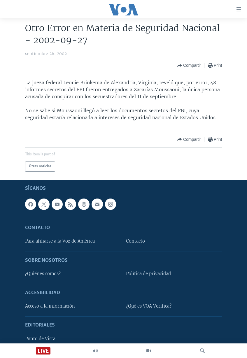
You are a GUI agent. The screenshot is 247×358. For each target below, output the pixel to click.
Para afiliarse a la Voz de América (60, 241)
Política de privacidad (148, 273)
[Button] (189, 65)
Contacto (135, 241)
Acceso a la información (50, 306)
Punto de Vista (40, 338)
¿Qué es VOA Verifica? (148, 306)
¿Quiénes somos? (43, 273)
